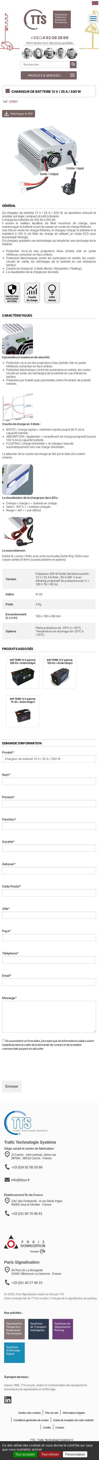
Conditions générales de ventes (31, 1431)
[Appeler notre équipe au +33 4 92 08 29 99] (49, 37)
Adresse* (8, 864)
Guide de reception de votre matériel (72, 1431)
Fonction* (9, 819)
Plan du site (51, 1424)
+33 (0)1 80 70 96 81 (26, 1228)
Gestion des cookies (29, 1424)
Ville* (6, 909)
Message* (9, 998)
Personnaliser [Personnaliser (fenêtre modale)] (75, 1454)
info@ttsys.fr (20, 1194)
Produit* (8, 752)
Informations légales (73, 1424)
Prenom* (8, 797)
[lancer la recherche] (73, 64)
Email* (6, 976)
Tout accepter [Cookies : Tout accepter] (25, 1454)
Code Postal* (11, 886)
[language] (95, 3)
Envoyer (11, 1086)
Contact (59, 1438)
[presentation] (33, 1066)
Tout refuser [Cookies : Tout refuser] (50, 1454)
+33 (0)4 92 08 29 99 (26, 1181)
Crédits (46, 1438)
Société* (8, 842)
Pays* (6, 931)
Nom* (6, 775)
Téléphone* (10, 953)
